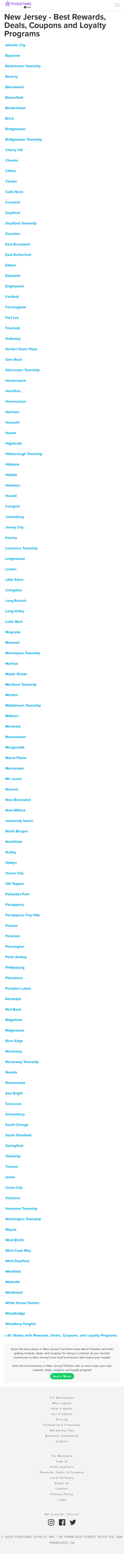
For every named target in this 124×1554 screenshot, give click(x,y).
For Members (62, 1456)
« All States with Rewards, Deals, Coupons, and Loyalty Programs (60, 1335)
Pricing (62, 1420)
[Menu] (117, 5)
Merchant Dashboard (62, 1436)
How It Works (62, 1409)
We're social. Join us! (62, 1514)
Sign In (62, 1461)
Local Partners (62, 1478)
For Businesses (62, 1398)
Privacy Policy (62, 1494)
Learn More (62, 1376)
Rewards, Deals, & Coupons (62, 1472)
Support (62, 1441)
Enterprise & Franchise (62, 1425)
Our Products (62, 1414)
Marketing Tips (62, 1430)
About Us (62, 1483)
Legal (62, 1500)
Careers (62, 1489)
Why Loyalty (62, 1403)
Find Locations (62, 1467)
